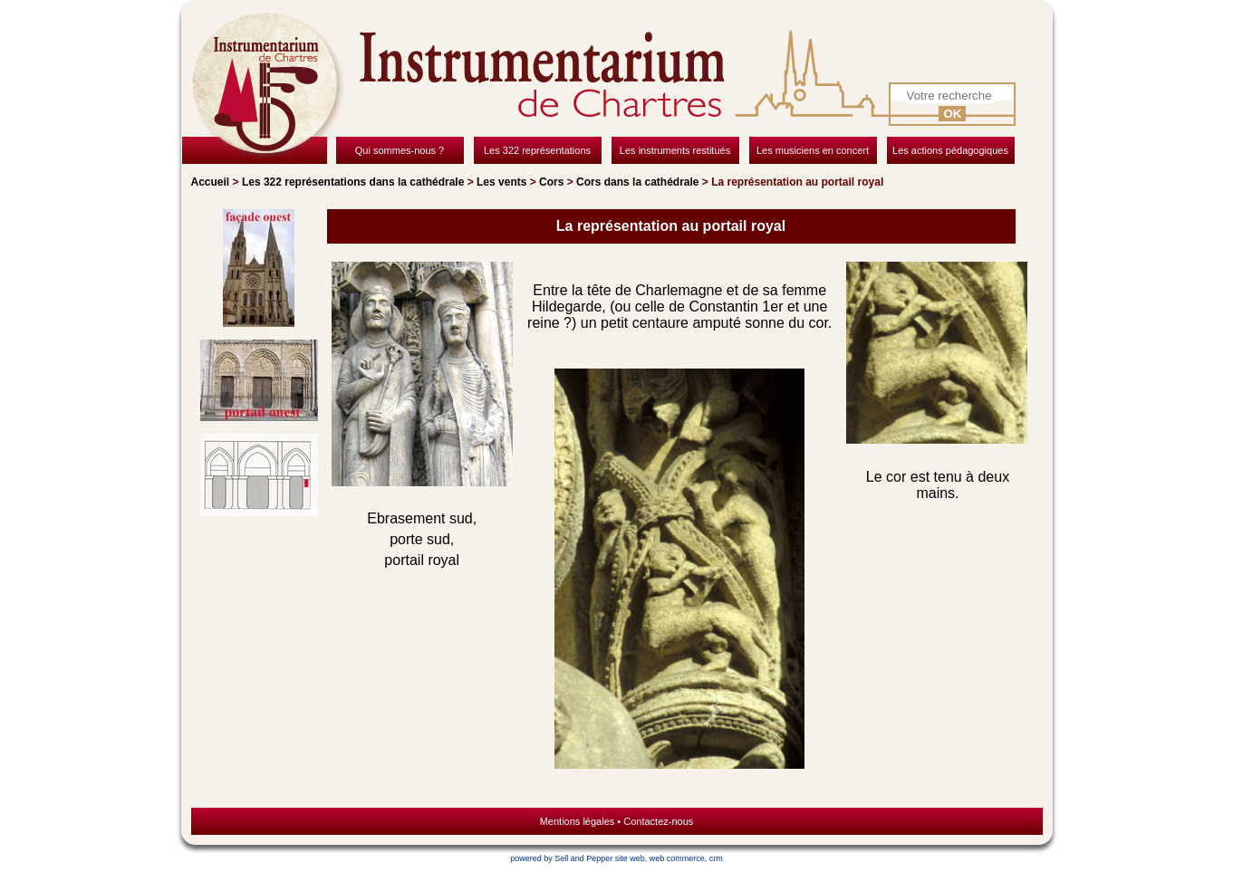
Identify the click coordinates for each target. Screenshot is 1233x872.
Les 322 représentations (353, 182)
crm (716, 858)
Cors (551, 182)
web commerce (677, 858)
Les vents (501, 182)
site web (630, 858)
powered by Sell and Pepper (561, 858)
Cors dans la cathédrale (637, 182)
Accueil (210, 182)
